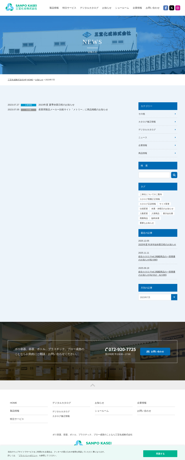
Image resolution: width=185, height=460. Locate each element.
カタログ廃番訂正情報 (150, 199)
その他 (28, 110)
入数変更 (144, 213)
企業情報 (137, 7)
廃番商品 (144, 218)
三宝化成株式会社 (23, 8)
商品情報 (142, 153)
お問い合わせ (153, 7)
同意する (160, 453)
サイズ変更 (164, 204)
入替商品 (155, 213)
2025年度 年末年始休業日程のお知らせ (157, 244)
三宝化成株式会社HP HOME (20, 80)
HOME (13, 402)
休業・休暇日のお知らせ (162, 209)
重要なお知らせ (147, 223)
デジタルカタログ (147, 129)
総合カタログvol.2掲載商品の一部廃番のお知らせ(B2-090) (156, 258)
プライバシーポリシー (28, 455)
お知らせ (106, 7)
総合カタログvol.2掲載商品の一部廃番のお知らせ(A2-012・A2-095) (156, 273)
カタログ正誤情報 (148, 204)
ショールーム (122, 7)
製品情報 (54, 7)
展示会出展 (168, 213)
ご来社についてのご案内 (151, 194)
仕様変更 (144, 209)
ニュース (142, 137)
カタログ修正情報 (147, 121)
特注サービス (69, 7)
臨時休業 (155, 218)
